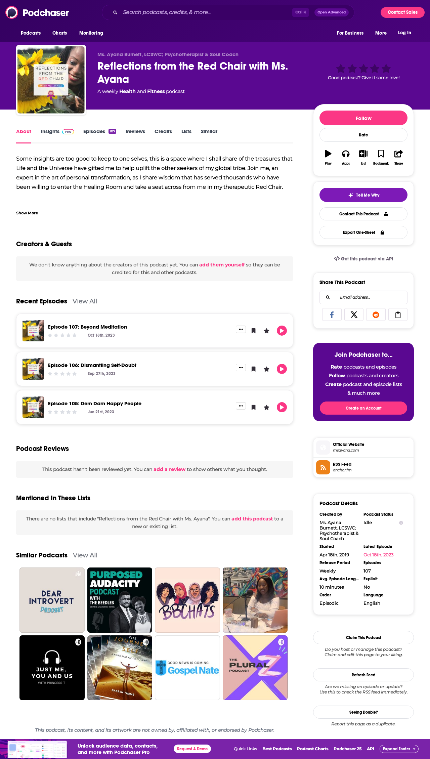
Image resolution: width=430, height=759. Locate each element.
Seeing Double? (363, 712)
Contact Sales (403, 12)
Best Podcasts (277, 748)
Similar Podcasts (42, 555)
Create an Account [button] (364, 408)
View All (85, 301)
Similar (209, 131)
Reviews (135, 131)
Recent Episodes (41, 301)
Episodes (99, 131)
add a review (169, 469)
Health (127, 91)
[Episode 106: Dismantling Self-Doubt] (33, 369)
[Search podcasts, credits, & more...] (206, 12)
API (370, 748)
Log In (404, 33)
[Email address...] (363, 297)
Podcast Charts (312, 748)
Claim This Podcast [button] (363, 637)
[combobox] (228, 12)
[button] (32, 33)
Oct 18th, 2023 (378, 554)
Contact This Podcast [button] (363, 214)
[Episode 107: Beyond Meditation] (33, 330)
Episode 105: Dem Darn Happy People (94, 403)
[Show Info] (401, 522)
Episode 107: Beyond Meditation (87, 327)
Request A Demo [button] (192, 749)
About (23, 131)
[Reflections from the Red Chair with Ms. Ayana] (51, 80)
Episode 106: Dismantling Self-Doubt (92, 365)
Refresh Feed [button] (364, 675)
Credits (163, 131)
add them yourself (222, 264)
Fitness (156, 91)
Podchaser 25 (347, 748)
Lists (186, 131)
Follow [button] (364, 118)
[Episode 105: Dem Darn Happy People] (33, 407)
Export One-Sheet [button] (363, 232)
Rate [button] (363, 135)
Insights (57, 131)
